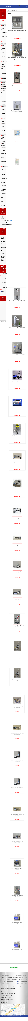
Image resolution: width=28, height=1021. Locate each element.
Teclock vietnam (2, 252)
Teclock (4, 130)
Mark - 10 (3, 95)
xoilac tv (9, 972)
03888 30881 (6, 220)
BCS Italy (2, 29)
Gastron (4, 61)
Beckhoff (4, 36)
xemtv (12, 972)
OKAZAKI (4, 193)
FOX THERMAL (3, 144)
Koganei (4, 73)
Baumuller (4, 23)
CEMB (3, 164)
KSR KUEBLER (3, 182)
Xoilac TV (21, 972)
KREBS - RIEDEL (3, 156)
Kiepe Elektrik (3, 83)
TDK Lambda (3, 127)
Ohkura (4, 106)
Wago (3, 141)
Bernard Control (3, 33)
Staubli (4, 123)
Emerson (4, 178)
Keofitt (4, 76)
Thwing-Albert (3, 190)
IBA (3, 64)
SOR (3, 121)
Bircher (4, 25)
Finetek (4, 59)
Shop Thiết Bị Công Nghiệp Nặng (3, 259)
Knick (3, 70)
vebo (4, 972)
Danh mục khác (3, 205)
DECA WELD (3, 49)
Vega (3, 133)
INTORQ (3, 169)
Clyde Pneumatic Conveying (3, 152)
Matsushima (4, 98)
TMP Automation (3, 246)
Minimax (4, 101)
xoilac (6, 972)
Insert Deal (3, 67)
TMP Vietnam (2, 238)
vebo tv (1, 972)
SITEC (3, 171)
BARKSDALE (4, 166)
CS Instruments (3, 42)
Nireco (4, 104)
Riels (3, 118)
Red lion (4, 116)
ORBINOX (4, 147)
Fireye (3, 56)
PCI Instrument (3, 161)
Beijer (3, 39)
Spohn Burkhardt (3, 175)
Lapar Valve (3, 91)
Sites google (3, 242)
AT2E (3, 20)
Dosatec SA (3, 186)
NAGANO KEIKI (3, 200)
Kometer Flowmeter (3, 87)
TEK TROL (2, 196)
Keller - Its (3, 79)
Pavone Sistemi (3, 110)
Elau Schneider (3, 53)
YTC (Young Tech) (2, 137)
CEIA (3, 45)
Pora (3, 113)
